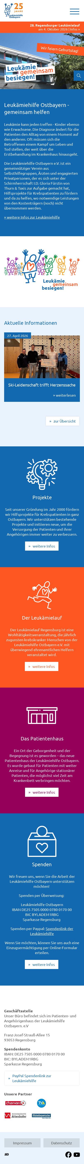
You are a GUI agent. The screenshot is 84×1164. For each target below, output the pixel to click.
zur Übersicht (65, 421)
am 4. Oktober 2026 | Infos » (42, 27)
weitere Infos (44, 546)
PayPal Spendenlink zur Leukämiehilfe (31, 1078)
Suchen (79, 75)
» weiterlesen (42, 367)
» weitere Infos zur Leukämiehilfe (32, 217)
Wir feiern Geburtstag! (59, 49)
